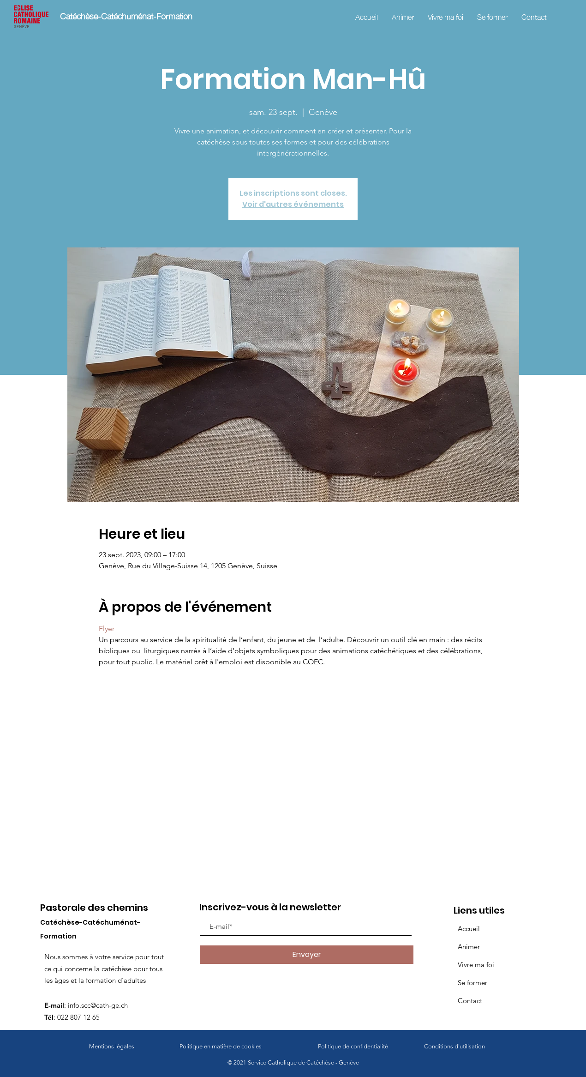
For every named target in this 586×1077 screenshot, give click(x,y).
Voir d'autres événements (293, 204)
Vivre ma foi (476, 964)
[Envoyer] (306, 954)
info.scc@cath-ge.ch (98, 1005)
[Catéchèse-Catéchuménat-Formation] (163, 16)
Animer (469, 946)
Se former (472, 982)
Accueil (469, 928)
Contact (470, 1000)
